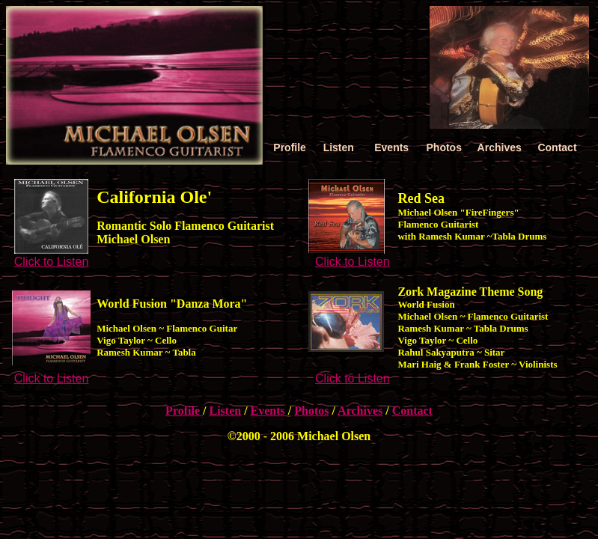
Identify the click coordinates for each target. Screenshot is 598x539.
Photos (311, 410)
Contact (412, 410)
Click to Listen (51, 261)
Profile (184, 410)
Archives (360, 410)
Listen (225, 410)
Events (269, 410)
